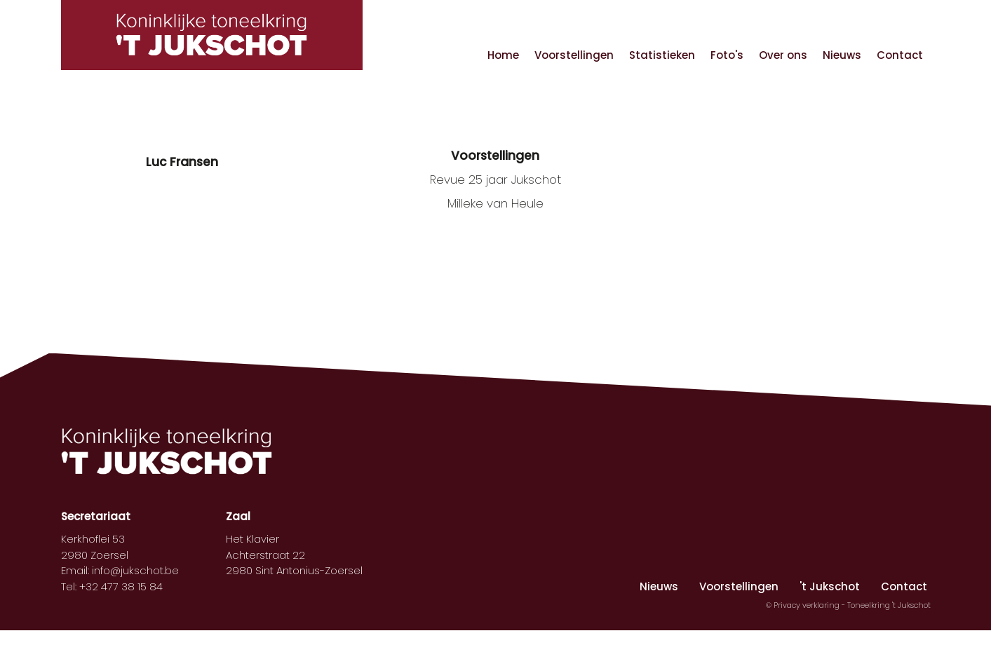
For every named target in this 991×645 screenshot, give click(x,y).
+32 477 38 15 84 (121, 586)
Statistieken (662, 55)
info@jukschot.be (135, 570)
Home (503, 55)
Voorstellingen (574, 55)
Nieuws (842, 55)
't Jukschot (830, 586)
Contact (900, 55)
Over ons (783, 55)
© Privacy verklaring (804, 605)
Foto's (726, 55)
